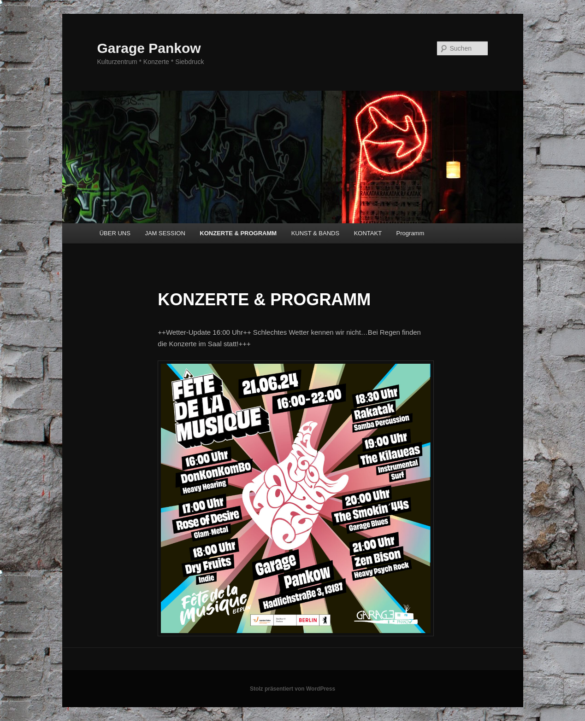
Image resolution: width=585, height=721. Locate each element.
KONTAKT (368, 233)
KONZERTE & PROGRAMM (238, 233)
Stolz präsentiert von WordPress (292, 689)
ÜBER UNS (115, 233)
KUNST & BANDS (315, 233)
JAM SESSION (165, 233)
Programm (410, 233)
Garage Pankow (149, 48)
